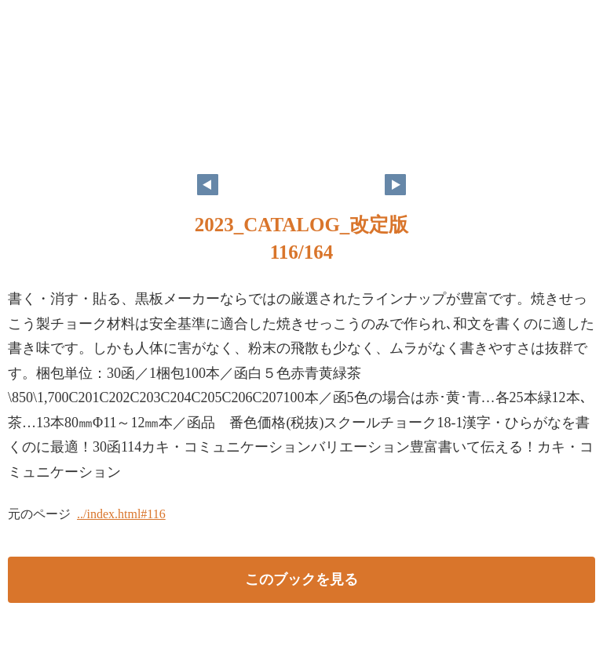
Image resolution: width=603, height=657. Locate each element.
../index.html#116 (121, 514)
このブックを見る (301, 579)
